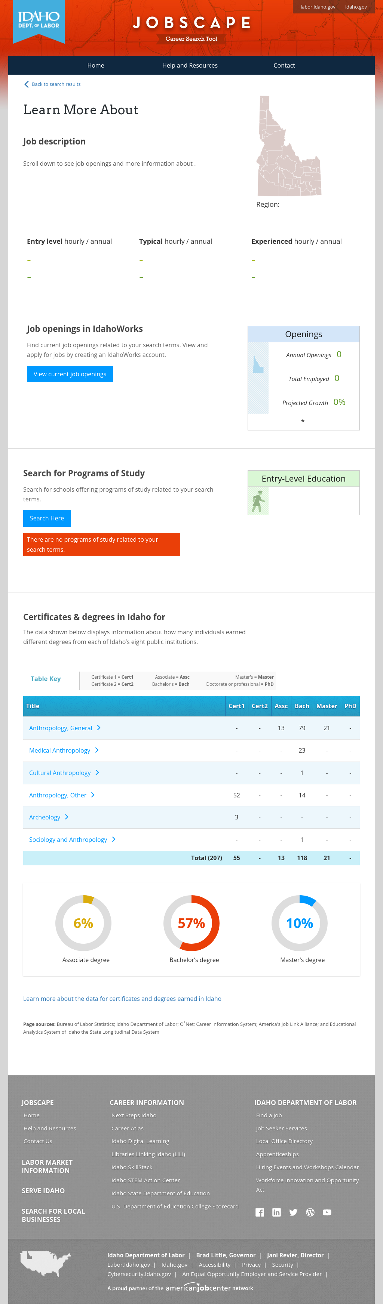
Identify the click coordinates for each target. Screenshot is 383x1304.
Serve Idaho (43, 1190)
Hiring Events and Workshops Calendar (307, 1167)
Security (282, 1264)
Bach (302, 706)
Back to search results (52, 84)
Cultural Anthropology (64, 773)
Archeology (49, 817)
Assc (281, 706)
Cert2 (260, 706)
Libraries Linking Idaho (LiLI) (148, 1154)
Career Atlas (127, 1128)
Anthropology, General (65, 728)
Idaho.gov (174, 1264)
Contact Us (38, 1141)
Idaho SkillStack (132, 1167)
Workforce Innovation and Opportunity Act (307, 1184)
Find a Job (269, 1115)
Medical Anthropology (64, 750)
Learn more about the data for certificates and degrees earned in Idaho (122, 999)
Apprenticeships (277, 1154)
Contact (284, 65)
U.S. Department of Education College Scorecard (175, 1206)
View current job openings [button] (70, 374)
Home (95, 65)
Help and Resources (190, 65)
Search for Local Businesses (53, 1215)
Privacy (251, 1264)
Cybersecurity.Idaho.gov (139, 1273)
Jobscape (38, 1102)
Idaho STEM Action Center (145, 1180)
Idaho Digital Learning (140, 1141)
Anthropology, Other (62, 795)
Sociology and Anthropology (72, 839)
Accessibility (215, 1264)
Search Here (47, 518)
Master (326, 706)
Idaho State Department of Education (160, 1193)
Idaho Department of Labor (305, 1102)
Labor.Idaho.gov (128, 1264)
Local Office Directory (284, 1141)
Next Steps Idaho (133, 1115)
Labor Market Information (47, 1166)
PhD (350, 706)
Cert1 (237, 706)
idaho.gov (356, 6)
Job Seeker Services (281, 1128)
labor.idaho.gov (318, 6)
